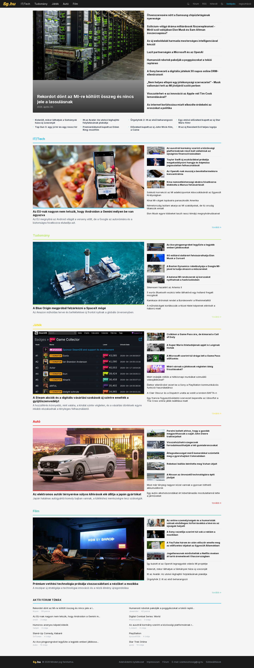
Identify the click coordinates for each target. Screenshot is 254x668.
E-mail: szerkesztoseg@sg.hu (187, 662)
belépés (231, 3)
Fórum (165, 662)
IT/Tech (25, 3)
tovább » (216, 227)
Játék (55, 3)
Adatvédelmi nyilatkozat (131, 662)
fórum (196, 3)
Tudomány (40, 3)
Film (75, 3)
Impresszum (153, 662)
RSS (204, 3)
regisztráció (245, 3)
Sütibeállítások (213, 662)
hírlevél (213, 3)
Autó (66, 3)
